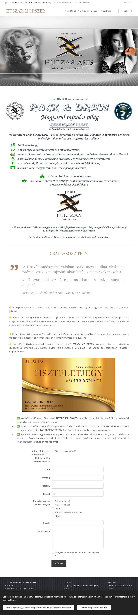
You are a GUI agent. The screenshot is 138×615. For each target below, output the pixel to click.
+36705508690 (83, 2)
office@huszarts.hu (65, 2)
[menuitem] (81, 11)
